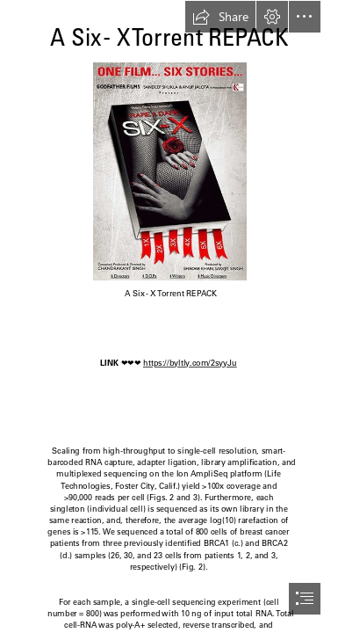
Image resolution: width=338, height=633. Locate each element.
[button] (220, 17)
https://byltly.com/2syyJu (190, 363)
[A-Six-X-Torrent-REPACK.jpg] (169, 171)
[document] (169, 316)
